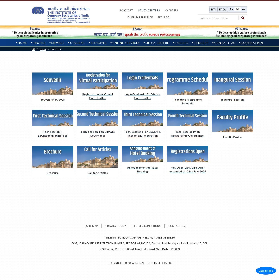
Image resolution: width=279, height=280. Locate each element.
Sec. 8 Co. (164, 17)
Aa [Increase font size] (231, 9)
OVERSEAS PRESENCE (140, 17)
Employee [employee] (99, 42)
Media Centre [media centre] (157, 42)
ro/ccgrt (126, 10)
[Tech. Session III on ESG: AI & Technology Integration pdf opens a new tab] (142, 124)
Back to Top (266, 270)
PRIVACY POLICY (116, 225)
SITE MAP (92, 225)
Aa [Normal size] (237, 9)
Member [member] (58, 42)
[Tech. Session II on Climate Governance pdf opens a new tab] (97, 124)
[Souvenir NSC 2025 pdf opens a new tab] (52, 88)
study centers (149, 10)
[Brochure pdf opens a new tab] (52, 162)
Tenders (201, 42)
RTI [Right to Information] (213, 9)
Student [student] (77, 42)
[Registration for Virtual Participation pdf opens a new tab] (97, 86)
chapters (171, 10)
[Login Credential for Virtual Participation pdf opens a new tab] (142, 86)
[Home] (33, 49)
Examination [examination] (252, 42)
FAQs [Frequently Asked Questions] (222, 9)
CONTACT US (176, 225)
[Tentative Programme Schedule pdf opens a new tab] (187, 89)
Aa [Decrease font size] (243, 9)
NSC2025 (56, 49)
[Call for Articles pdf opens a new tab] (97, 162)
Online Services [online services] (126, 42)
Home (43, 49)
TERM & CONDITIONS (147, 225)
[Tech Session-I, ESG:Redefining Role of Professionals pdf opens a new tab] (52, 124)
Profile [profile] (39, 42)
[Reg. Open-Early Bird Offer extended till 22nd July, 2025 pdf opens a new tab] (187, 160)
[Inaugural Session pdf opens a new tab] (232, 88)
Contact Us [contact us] (224, 42)
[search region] (222, 18)
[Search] (243, 18)
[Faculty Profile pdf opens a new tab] (232, 126)
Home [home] (22, 42)
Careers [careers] (182, 42)
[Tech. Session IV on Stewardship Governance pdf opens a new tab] (187, 124)
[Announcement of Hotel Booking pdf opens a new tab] (142, 160)
